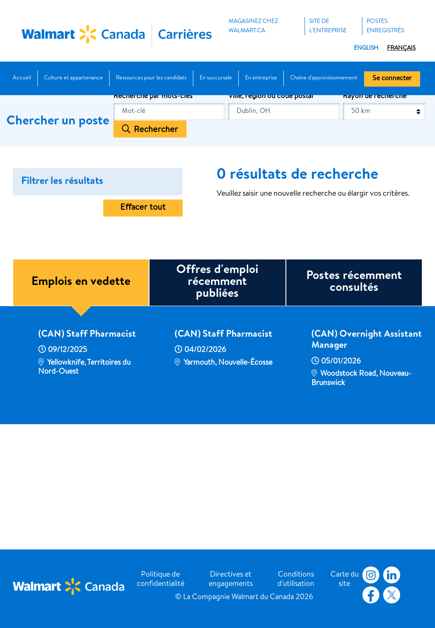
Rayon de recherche (375, 218)
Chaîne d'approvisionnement (323, 78)
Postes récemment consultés (354, 405)
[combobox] (283, 233)
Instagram (371, 575)
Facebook (369, 595)
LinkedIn (391, 575)
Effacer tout (143, 330)
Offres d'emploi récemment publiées (217, 404)
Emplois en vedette (80, 405)
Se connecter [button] (392, 79)
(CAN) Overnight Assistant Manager (366, 463)
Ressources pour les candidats (151, 78)
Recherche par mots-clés (152, 218)
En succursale (216, 78)
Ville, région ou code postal (270, 218)
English (366, 48)
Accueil (22, 78)
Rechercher (156, 252)
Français (401, 48)
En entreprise (261, 78)
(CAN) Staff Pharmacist (87, 457)
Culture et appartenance (73, 78)
